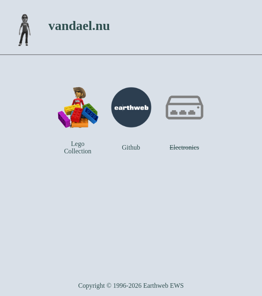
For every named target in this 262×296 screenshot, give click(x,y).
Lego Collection (77, 147)
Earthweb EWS (163, 285)
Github (131, 147)
